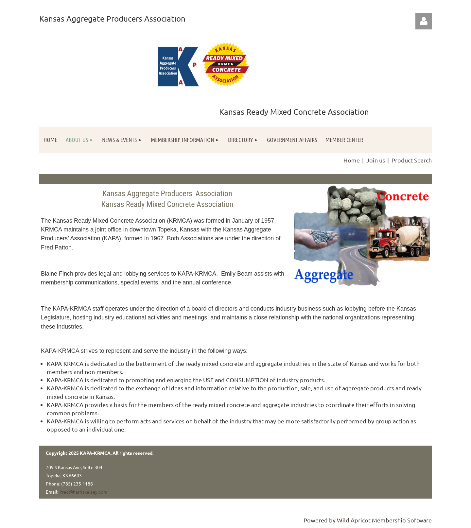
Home (351, 160)
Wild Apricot (354, 520)
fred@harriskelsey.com (83, 492)
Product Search (412, 160)
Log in (423, 21)
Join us (375, 160)
